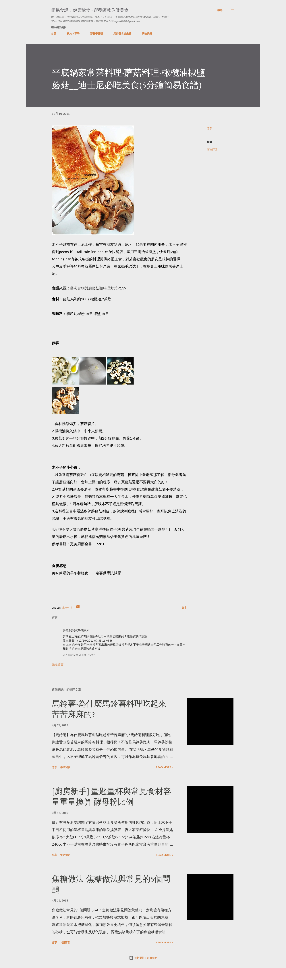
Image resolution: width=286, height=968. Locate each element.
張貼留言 (57, 664)
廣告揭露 (147, 33)
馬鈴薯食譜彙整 (122, 33)
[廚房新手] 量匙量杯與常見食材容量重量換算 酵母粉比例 (111, 796)
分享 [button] (209, 128)
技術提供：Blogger (143, 957)
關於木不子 (73, 33)
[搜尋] (220, 10)
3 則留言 (65, 942)
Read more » (164, 767)
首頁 (53, 33)
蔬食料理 (212, 149)
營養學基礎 (96, 33)
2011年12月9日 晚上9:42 (79, 655)
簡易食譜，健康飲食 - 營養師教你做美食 (90, 10)
